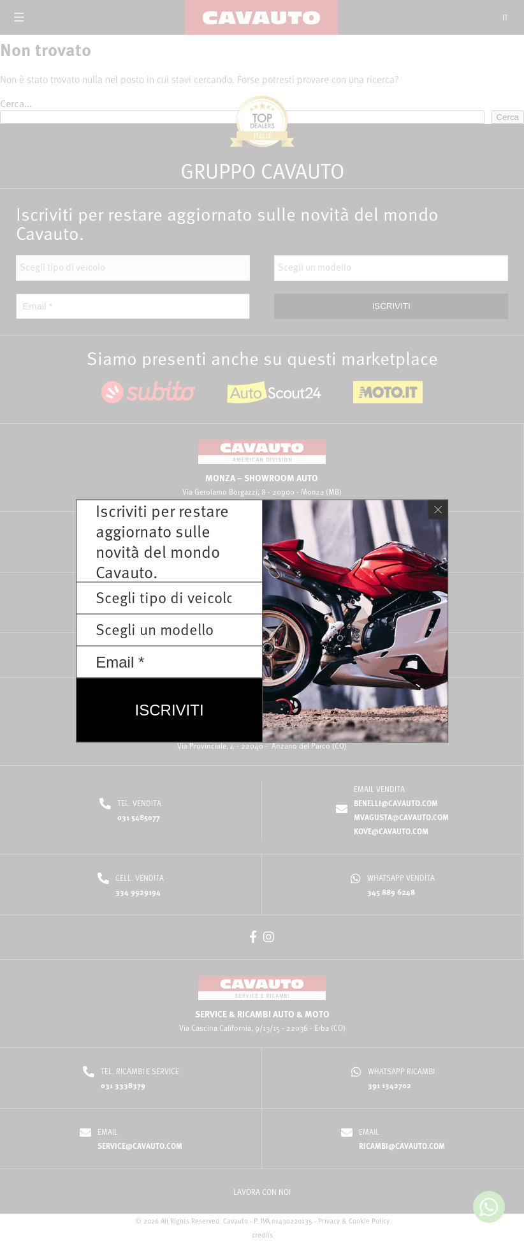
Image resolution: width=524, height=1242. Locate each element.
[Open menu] (19, 17)
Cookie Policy (369, 1220)
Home (204, 47)
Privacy (329, 1220)
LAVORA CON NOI (262, 1191)
